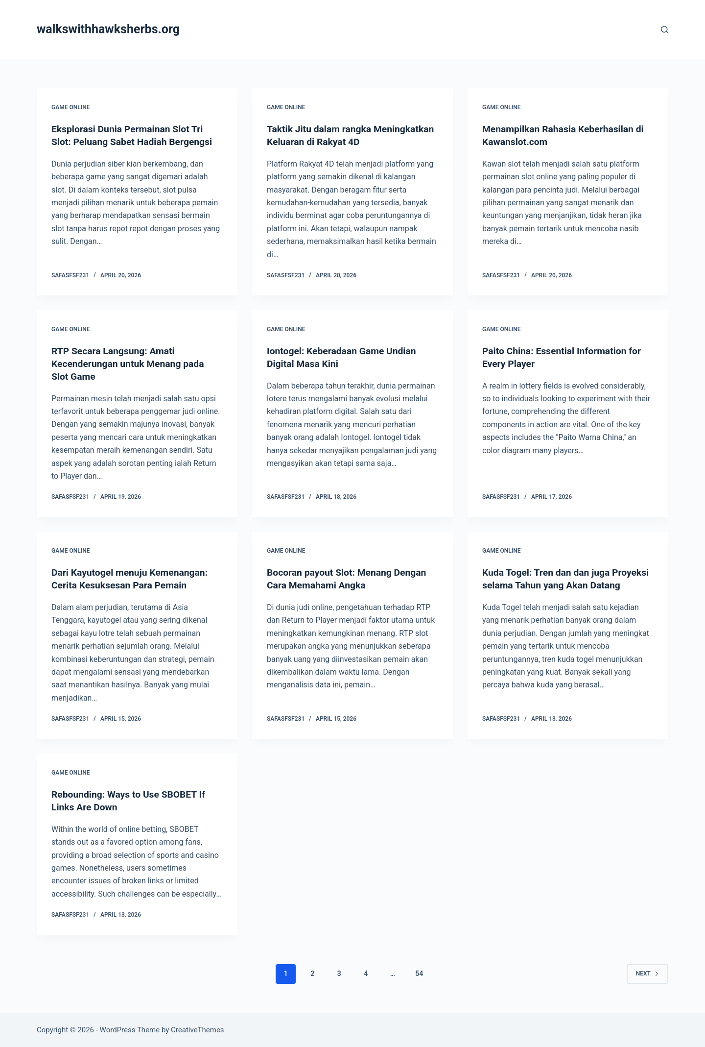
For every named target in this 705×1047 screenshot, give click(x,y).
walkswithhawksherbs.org (108, 29)
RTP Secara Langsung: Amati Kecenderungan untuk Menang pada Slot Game (130, 363)
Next (647, 973)
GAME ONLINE (70, 107)
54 (419, 973)
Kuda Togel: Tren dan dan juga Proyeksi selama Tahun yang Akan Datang (557, 585)
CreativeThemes (197, 1029)
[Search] (664, 29)
